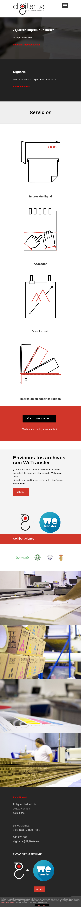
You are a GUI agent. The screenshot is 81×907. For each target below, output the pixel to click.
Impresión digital (40, 196)
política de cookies (8, 902)
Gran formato (40, 331)
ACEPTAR (42, 905)
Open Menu (65, 5)
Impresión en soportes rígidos (40, 398)
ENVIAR (39, 889)
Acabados (40, 263)
